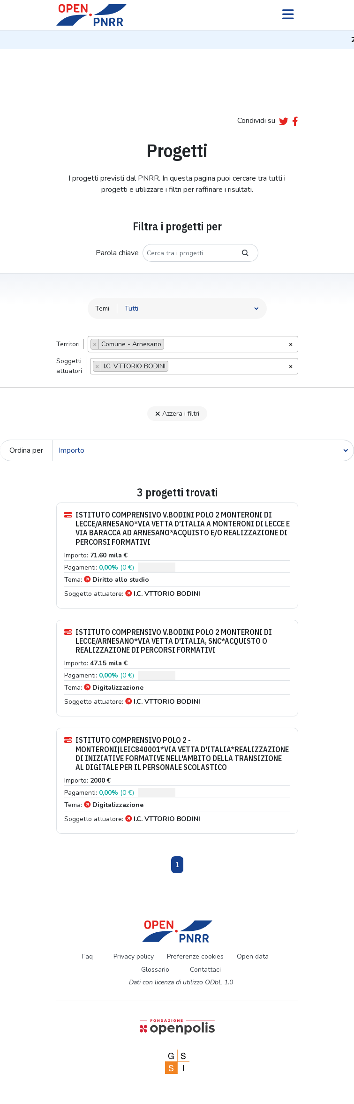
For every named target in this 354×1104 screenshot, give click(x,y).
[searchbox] (169, 345)
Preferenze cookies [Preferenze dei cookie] (195, 956)
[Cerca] (203, 450)
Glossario (155, 969)
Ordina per (26, 450)
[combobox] (193, 344)
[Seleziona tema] (192, 308)
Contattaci (205, 969)
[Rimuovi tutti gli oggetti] (290, 343)
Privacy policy (133, 956)
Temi (102, 308)
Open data (253, 956)
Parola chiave (117, 253)
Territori (68, 344)
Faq (87, 956)
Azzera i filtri (177, 413)
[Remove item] (95, 344)
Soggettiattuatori (69, 366)
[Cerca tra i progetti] (188, 253)
